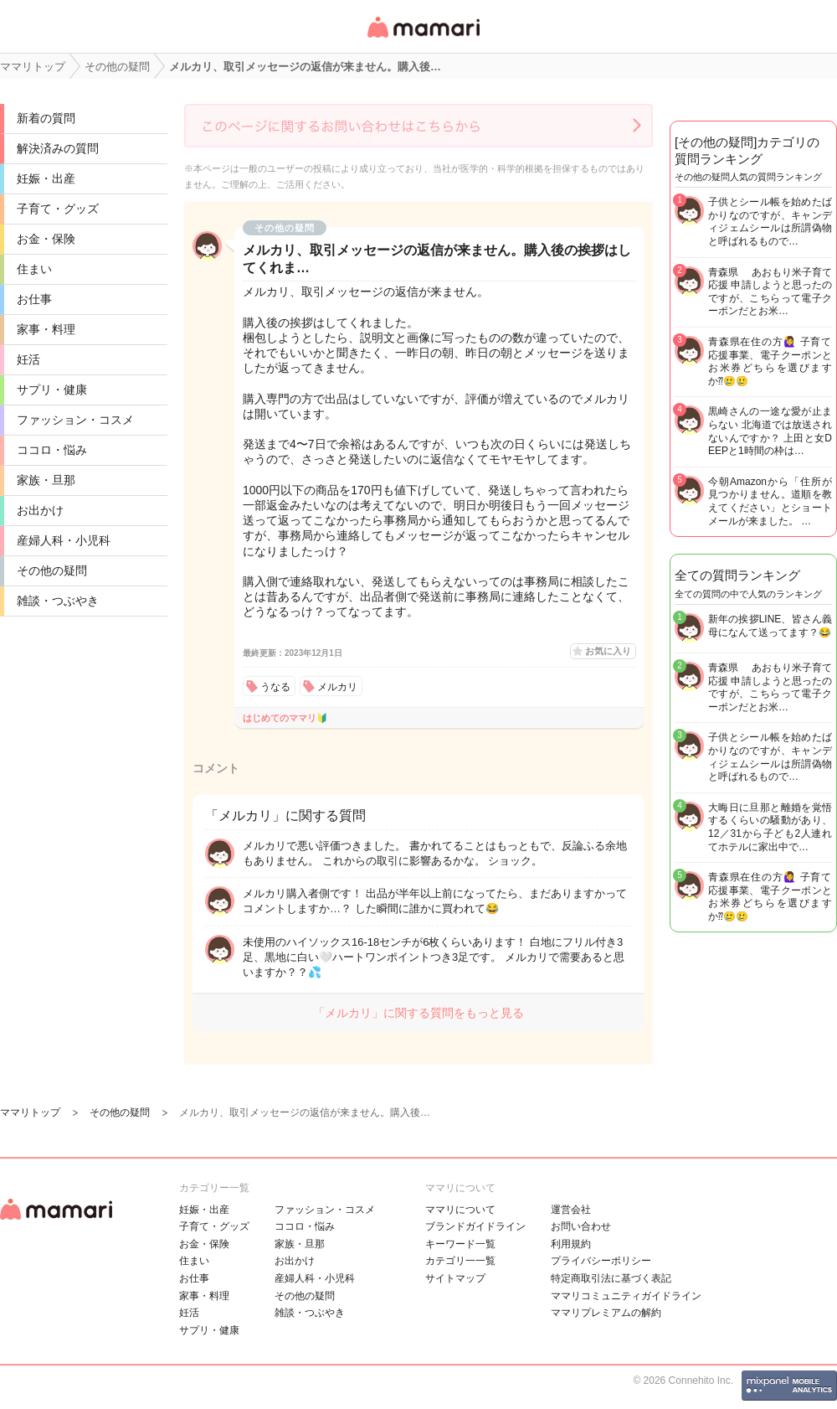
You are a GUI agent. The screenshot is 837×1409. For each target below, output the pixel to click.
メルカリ (337, 687)
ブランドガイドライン (475, 1226)
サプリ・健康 (52, 389)
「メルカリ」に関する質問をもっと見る (418, 1012)
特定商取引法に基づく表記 (611, 1278)
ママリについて (460, 1209)
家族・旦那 (46, 480)
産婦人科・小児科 (63, 540)
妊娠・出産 (46, 178)
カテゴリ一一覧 (460, 1261)
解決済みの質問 (58, 148)
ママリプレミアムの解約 (606, 1313)
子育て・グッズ (58, 208)
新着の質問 (46, 118)
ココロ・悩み (52, 450)
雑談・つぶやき (58, 600)
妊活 (28, 359)
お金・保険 (46, 238)
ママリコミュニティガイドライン (626, 1296)
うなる (275, 687)
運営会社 (571, 1209)
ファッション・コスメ (75, 419)
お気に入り (608, 651)
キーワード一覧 (460, 1244)
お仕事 (34, 299)
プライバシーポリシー (601, 1261)
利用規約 (571, 1244)
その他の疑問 (52, 570)
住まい (34, 269)
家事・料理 (46, 329)
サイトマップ (455, 1278)
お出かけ (40, 510)
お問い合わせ (581, 1226)
